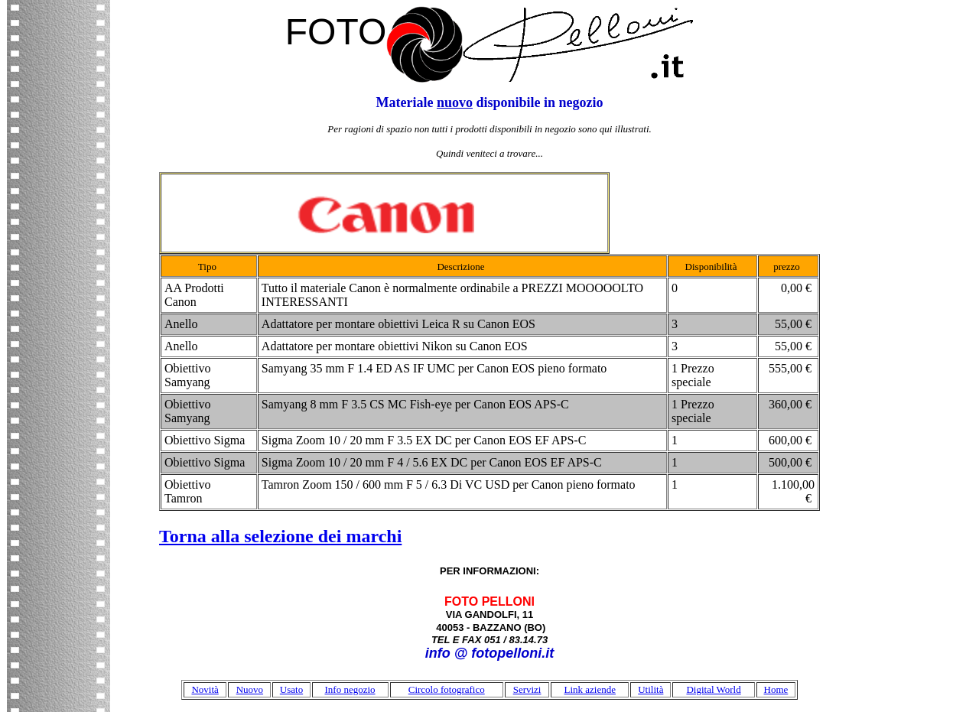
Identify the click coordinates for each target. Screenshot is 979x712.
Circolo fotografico (446, 689)
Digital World (713, 689)
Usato (291, 689)
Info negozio (349, 689)
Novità (204, 689)
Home (776, 689)
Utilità (650, 689)
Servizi (527, 689)
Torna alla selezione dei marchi (280, 536)
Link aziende (590, 689)
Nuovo (249, 689)
